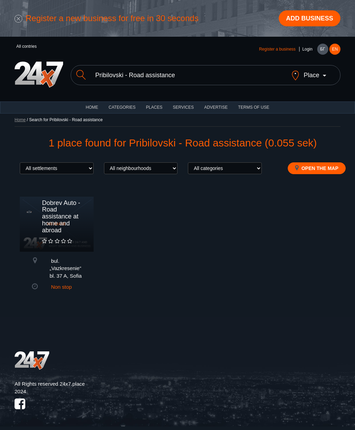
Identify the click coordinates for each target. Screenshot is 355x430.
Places (154, 107)
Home (20, 119)
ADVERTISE (216, 107)
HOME (92, 107)
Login (307, 49)
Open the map (316, 168)
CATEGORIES (122, 107)
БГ (322, 49)
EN (335, 49)
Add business (309, 18)
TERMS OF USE (253, 107)
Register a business (277, 49)
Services (183, 107)
